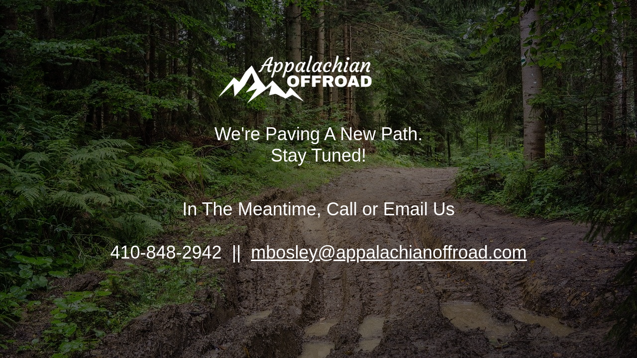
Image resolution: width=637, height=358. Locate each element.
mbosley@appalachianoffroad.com (389, 252)
